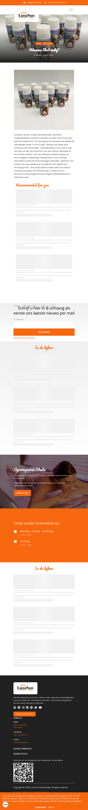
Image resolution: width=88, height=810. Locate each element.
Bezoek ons (22, 493)
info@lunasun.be (34, 2)
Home (39, 43)
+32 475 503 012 (20, 735)
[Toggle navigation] (71, 9)
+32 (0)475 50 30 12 (56, 2)
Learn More (40, 807)
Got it (51, 807)
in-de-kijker (47, 43)
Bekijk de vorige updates (24, 337)
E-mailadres (18, 319)
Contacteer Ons (24, 714)
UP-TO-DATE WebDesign (39, 792)
